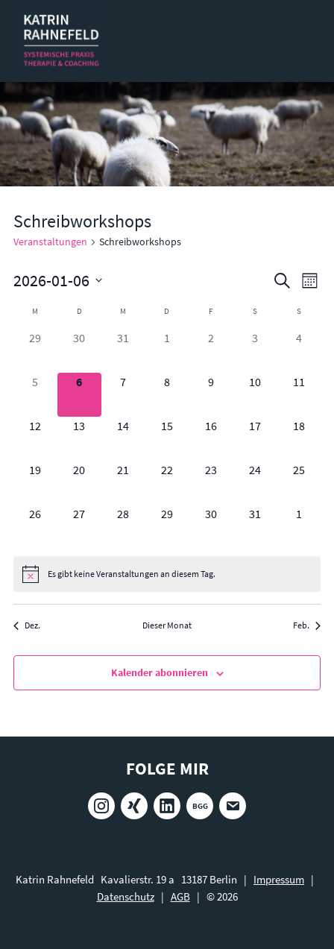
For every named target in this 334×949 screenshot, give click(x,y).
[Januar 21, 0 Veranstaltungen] (123, 483)
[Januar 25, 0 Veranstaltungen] (299, 483)
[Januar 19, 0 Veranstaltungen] (35, 483)
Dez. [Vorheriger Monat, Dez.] (26, 625)
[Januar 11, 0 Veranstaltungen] (299, 395)
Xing (134, 805)
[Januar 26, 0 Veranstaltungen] (35, 527)
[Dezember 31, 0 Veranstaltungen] (123, 351)
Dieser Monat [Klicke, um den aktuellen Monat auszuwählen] (167, 625)
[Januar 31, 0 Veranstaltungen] (255, 527)
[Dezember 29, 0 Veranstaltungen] (35, 351)
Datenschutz (125, 896)
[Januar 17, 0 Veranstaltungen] (255, 439)
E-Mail (232, 805)
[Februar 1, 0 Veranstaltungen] (299, 527)
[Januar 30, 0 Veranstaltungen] (211, 527)
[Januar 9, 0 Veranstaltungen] (211, 395)
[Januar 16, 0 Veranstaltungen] (211, 439)
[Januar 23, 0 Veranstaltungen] (211, 483)
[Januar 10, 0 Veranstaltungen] (255, 395)
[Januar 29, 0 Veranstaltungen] (167, 527)
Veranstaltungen (50, 241)
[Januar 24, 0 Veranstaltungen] (255, 483)
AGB (180, 896)
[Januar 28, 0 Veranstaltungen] (123, 527)
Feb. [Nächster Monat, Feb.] (307, 625)
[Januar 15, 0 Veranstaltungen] (167, 439)
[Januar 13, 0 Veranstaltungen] (79, 439)
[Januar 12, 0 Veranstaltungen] (35, 439)
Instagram (101, 805)
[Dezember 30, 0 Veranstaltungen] (79, 351)
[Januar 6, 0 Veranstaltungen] (79, 395)
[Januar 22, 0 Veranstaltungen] (167, 483)
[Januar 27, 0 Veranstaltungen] (79, 527)
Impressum (278, 879)
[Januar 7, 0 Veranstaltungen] (123, 395)
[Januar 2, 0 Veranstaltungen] (211, 351)
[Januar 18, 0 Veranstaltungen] (299, 439)
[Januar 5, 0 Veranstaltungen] (35, 395)
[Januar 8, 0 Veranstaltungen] (167, 395)
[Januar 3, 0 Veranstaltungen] (255, 351)
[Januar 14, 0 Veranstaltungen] (123, 439)
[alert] (167, 574)
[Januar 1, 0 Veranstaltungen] (167, 351)
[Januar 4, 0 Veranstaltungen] (299, 351)
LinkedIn (167, 805)
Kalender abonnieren (159, 672)
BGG (200, 806)
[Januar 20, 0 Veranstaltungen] (79, 483)
